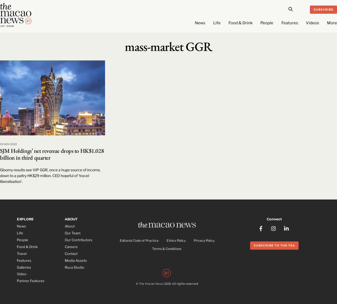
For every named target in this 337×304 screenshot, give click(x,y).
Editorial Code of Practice (139, 241)
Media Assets (76, 260)
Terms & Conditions (166, 249)
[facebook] (261, 228)
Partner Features (30, 281)
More (332, 23)
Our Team (73, 233)
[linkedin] (286, 228)
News (200, 23)
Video (21, 274)
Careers (71, 247)
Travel (22, 253)
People (266, 23)
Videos (312, 23)
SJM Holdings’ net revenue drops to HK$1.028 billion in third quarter (52, 154)
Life (217, 23)
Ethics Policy (176, 241)
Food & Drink (240, 23)
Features (289, 23)
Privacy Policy (204, 241)
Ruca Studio (74, 267)
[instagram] (274, 228)
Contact (71, 253)
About (70, 226)
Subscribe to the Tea (274, 245)
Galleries (24, 267)
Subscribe (323, 9)
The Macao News (151, 284)
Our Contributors (78, 240)
